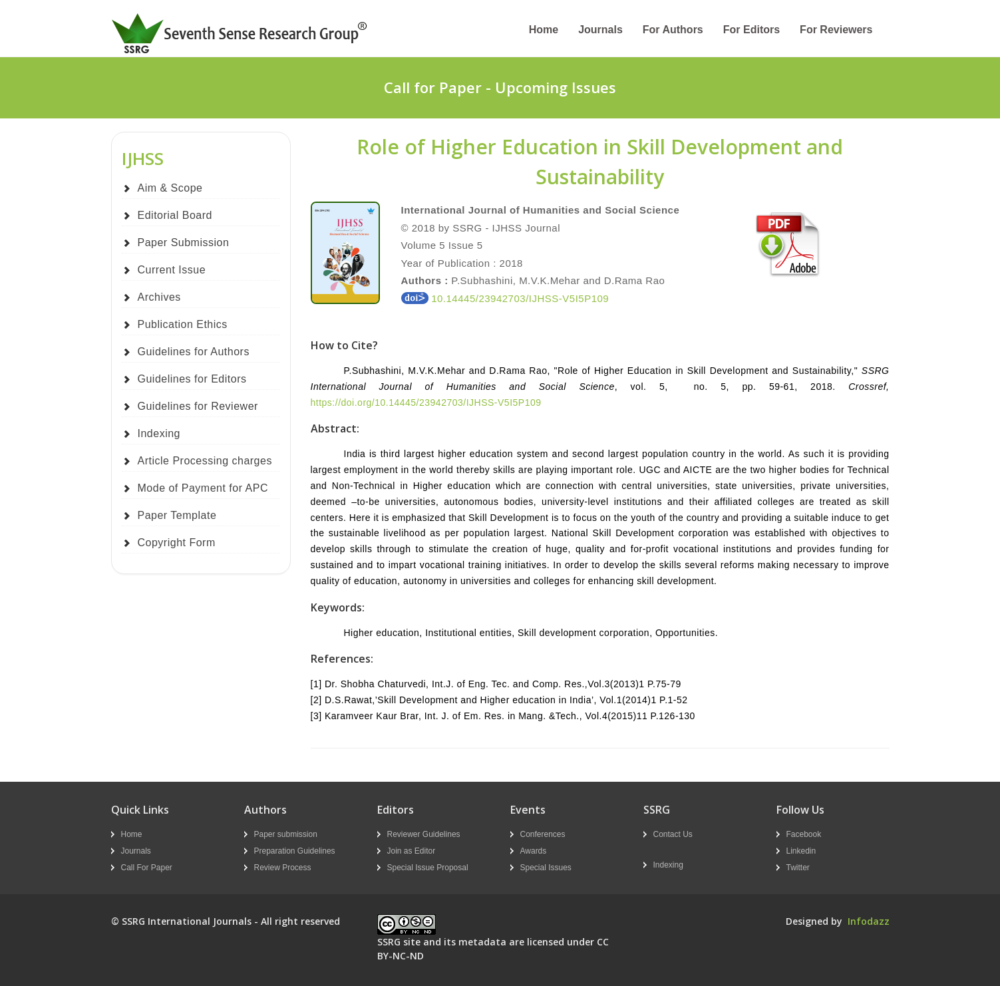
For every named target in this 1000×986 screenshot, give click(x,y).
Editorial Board (175, 215)
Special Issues (546, 867)
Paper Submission (184, 242)
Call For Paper (146, 867)
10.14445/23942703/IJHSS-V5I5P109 (505, 298)
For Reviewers (836, 29)
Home (543, 29)
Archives (159, 297)
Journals (600, 29)
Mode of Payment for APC (203, 488)
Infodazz (869, 921)
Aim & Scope (170, 188)
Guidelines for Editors (192, 379)
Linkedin (801, 851)
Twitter (798, 867)
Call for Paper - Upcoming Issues (500, 87)
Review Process (282, 867)
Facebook (804, 834)
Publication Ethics (183, 324)
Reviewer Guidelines (423, 834)
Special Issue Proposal (427, 867)
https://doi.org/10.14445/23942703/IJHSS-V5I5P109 (426, 402)
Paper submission (285, 834)
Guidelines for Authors (194, 351)
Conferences (543, 834)
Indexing (159, 433)
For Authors (673, 29)
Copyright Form (177, 542)
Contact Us (673, 834)
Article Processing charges (205, 460)
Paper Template (177, 515)
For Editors (751, 29)
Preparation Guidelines (294, 851)
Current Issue (172, 269)
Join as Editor (411, 851)
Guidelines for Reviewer (198, 406)
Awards (533, 851)
